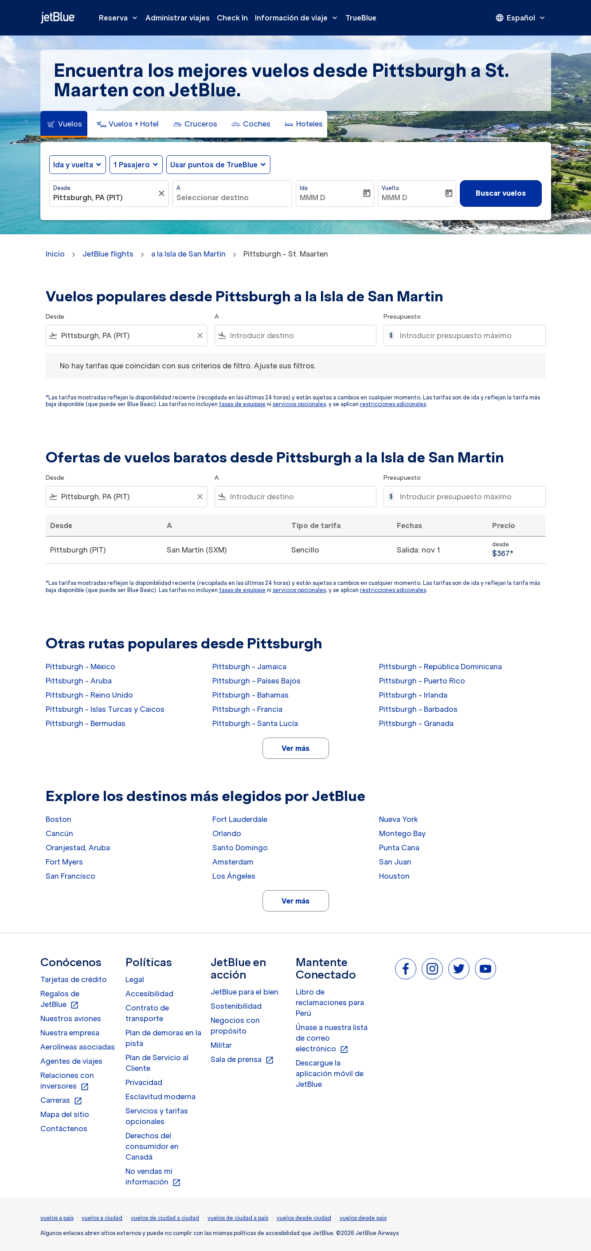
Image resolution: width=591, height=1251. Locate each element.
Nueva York (398, 819)
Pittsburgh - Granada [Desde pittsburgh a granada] (416, 723)
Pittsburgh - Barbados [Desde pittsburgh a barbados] (418, 709)
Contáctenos (63, 1128)
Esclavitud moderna (160, 1096)
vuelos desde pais (363, 1218)
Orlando (226, 833)
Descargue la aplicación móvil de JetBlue (330, 1073)
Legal (134, 979)
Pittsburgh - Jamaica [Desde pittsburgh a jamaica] (249, 666)
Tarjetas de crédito (73, 979)
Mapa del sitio (64, 1114)
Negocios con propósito (235, 1025)
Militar (221, 1045)
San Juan (395, 861)
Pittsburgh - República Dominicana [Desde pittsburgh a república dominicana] (440, 666)
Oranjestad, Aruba (78, 847)
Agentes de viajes (71, 1061)
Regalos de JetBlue (59, 999)
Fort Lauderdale (239, 819)
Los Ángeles (233, 876)
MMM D (312, 197)
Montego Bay (402, 833)
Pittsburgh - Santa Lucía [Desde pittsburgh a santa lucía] (255, 723)
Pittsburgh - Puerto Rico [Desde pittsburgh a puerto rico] (422, 680)
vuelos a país (57, 1218)
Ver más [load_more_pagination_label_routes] (295, 748)
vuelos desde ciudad (304, 1218)
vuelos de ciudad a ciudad (165, 1218)
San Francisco (70, 876)
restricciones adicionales (393, 404)
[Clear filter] (199, 335)
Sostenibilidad (236, 1006)
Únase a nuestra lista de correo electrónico (332, 1038)
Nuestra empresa (69, 1032)
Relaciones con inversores (67, 1081)
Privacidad (143, 1082)
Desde (61, 188)
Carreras (61, 1100)
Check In (232, 17)
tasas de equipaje (242, 404)
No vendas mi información (153, 1177)
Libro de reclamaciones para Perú (330, 1002)
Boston (58, 819)
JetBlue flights (107, 253)
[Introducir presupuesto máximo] (468, 335)
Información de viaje (298, 18)
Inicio (55, 253)
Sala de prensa (242, 1060)
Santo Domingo (240, 847)
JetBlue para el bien (244, 991)
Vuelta (390, 188)
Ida (304, 188)
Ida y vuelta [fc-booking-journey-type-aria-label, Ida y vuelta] (73, 164)
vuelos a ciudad (102, 1218)
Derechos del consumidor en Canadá (152, 1146)
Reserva (120, 18)
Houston (394, 876)
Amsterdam (233, 861)
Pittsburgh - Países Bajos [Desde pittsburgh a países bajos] (256, 680)
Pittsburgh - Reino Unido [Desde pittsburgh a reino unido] (89, 695)
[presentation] (521, 18)
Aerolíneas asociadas (77, 1046)
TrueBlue (360, 17)
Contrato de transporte (147, 1013)
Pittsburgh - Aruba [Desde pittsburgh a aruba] (79, 680)
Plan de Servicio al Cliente (156, 1063)
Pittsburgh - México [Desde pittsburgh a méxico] (80, 666)
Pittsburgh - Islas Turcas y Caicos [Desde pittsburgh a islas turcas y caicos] (105, 709)
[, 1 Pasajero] (132, 164)
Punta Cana (399, 847)
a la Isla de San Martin (188, 253)
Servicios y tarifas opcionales (156, 1116)
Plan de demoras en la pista (163, 1038)
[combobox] (104, 197)
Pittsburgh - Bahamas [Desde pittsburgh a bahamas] (250, 695)
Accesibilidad (149, 993)
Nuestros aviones (70, 1018)
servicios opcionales (299, 404)
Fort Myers (64, 861)
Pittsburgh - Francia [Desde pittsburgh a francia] (247, 709)
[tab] (63, 124)
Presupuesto (402, 316)
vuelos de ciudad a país (237, 1218)
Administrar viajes (177, 17)
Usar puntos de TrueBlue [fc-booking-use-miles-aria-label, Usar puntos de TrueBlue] (214, 164)
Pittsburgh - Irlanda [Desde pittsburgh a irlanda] (413, 695)
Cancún (59, 833)
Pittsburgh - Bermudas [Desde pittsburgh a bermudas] (85, 723)
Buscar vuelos (501, 193)
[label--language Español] (521, 18)
